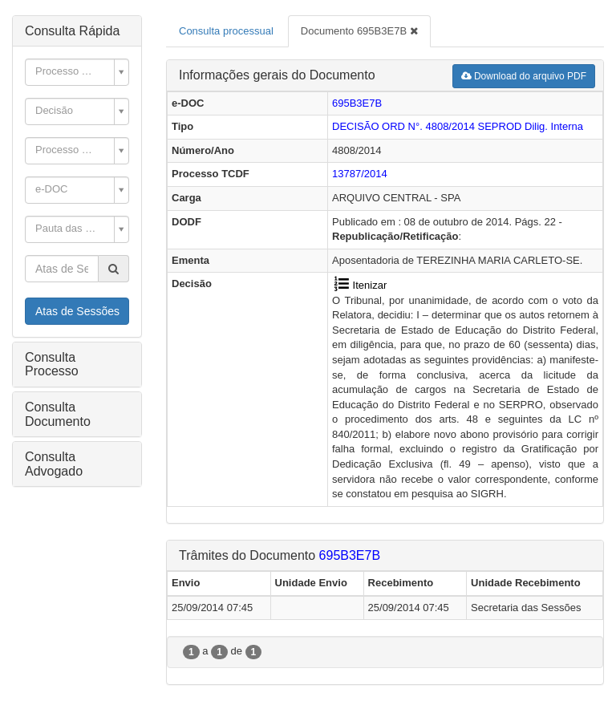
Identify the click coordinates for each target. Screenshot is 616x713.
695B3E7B (357, 103)
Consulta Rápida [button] (72, 31)
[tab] (77, 31)
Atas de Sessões (77, 311)
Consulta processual (226, 31)
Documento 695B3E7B (359, 31)
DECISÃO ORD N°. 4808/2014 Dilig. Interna (457, 126)
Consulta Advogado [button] (54, 464)
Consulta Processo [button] (52, 364)
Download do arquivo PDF (523, 76)
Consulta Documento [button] (58, 414)
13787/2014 (359, 174)
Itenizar (359, 285)
